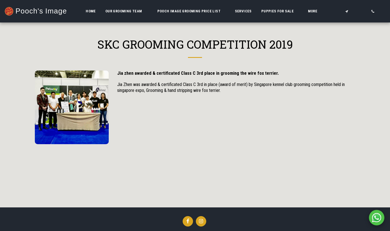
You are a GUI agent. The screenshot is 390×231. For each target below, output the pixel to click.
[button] (126, 11)
